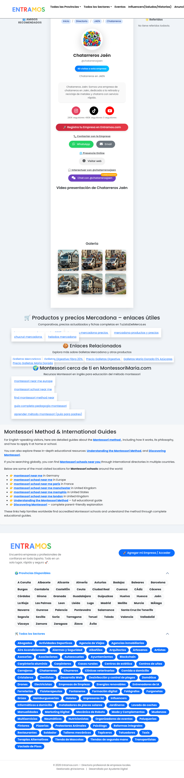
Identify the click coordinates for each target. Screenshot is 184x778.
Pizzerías (42, 726)
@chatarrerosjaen (92, 61)
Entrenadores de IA (145, 684)
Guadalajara (82, 596)
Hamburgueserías (46, 698)
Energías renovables (111, 684)
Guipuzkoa (105, 596)
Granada (59, 596)
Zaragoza (60, 624)
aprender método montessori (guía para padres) (48, 414)
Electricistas (43, 684)
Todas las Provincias (64, 7)
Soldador (50, 733)
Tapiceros (105, 733)
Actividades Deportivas (55, 643)
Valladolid (147, 617)
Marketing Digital (57, 712)
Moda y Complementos (128, 712)
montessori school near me (33, 389)
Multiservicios (27, 719)
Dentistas (47, 677)
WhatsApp (81, 144)
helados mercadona (62, 337)
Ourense (42, 610)
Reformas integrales (128, 726)
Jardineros (117, 705)
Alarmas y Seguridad (67, 650)
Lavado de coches (144, 705)
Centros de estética (118, 664)
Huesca (142, 596)
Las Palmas (43, 603)
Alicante (63, 582)
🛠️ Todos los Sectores (30, 634)
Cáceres (155, 589)
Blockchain (128, 657)
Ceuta (81, 589)
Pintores (23, 726)
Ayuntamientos (102, 657)
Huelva (125, 596)
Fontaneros (77, 691)
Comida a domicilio (135, 671)
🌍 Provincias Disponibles (32, 573)
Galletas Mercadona (27, 359)
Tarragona (74, 617)
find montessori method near (34, 398)
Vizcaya (23, 624)
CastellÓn (63, 589)
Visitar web (92, 161)
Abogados (25, 643)
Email (106, 144)
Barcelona (158, 582)
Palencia (61, 610)
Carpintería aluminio (32, 664)
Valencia (127, 617)
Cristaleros (25, 677)
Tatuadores (127, 733)
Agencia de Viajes (91, 643)
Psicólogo (100, 726)
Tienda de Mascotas (69, 739)
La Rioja (23, 603)
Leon (61, 603)
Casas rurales (88, 664)
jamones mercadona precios (88, 333)
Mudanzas (159, 712)
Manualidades (28, 712)
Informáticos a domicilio (35, 705)
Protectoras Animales (70, 726)
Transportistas (145, 739)
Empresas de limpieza (74, 684)
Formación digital (104, 691)
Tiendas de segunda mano (109, 739)
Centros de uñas (150, 664)
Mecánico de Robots (90, 712)
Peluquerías (148, 719)
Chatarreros (48, 671)
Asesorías (25, 657)
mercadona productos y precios (136, 333)
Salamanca (106, 610)
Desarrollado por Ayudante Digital (108, 769)
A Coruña (24, 582)
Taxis (145, 733)
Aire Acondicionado (31, 650)
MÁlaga (156, 603)
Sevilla (40, 617)
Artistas (160, 650)
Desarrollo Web (71, 677)
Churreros (71, 671)
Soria (55, 617)
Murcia (139, 603)
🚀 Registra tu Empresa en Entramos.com (92, 127)
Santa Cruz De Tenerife (137, 610)
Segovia (23, 617)
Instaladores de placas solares (80, 705)
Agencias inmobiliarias (127, 643)
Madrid (106, 603)
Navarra (23, 610)
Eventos (120, 7)
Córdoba (24, 596)
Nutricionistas (79, 719)
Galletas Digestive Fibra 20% (63, 359)
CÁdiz (138, 589)
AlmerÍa (82, 582)
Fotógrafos (132, 691)
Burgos (23, 589)
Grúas (22, 698)
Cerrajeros (25, 671)
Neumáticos (53, 719)
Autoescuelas (74, 657)
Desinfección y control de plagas (112, 677)
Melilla (122, 603)
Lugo (90, 603)
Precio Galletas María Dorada (33, 363)
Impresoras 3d (93, 698)
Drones (23, 684)
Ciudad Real (101, 589)
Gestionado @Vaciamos (70, 769)
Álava (78, 624)
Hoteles (71, 698)
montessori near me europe (33, 381)
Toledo (109, 617)
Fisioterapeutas (51, 691)
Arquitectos (117, 650)
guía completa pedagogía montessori (40, 406)
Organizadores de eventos (114, 719)
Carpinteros (62, 664)
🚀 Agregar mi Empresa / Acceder (146, 553)
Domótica (149, 677)
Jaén (157, 596)
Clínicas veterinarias (99, 671)
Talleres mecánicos (77, 733)
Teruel (92, 617)
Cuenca (121, 589)
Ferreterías (25, 691)
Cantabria (41, 589)
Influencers (119, 698)
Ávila (93, 624)
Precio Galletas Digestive (103, 359)
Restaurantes (27, 733)
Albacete (44, 582)
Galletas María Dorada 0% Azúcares (148, 359)
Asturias (100, 582)
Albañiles (95, 650)
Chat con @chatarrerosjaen (92, 178)
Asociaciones (47, 657)
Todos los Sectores (97, 7)
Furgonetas (154, 691)
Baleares (137, 582)
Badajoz (119, 582)
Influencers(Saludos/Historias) (150, 7)
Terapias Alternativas (33, 739)
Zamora (41, 624)
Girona (42, 596)
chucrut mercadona (28, 337)
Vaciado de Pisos (30, 746)
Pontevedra (82, 610)
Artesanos (140, 650)
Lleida (76, 603)
